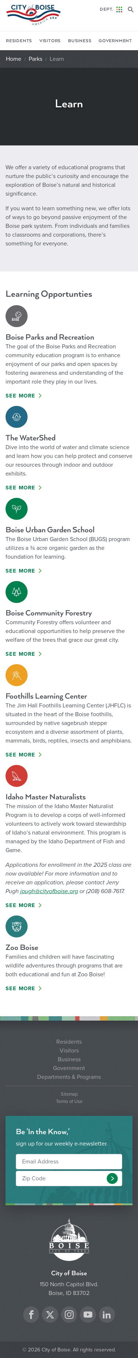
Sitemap (69, 1094)
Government (115, 40)
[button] (112, 1178)
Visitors (50, 40)
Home (13, 59)
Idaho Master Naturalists (46, 797)
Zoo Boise (22, 947)
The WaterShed (31, 438)
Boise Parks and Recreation (50, 337)
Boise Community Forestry (49, 613)
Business (79, 40)
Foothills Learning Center (46, 696)
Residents (19, 40)
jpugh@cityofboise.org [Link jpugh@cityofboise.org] (49, 891)
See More (21, 396)
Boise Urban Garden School (50, 529)
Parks (35, 59)
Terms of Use (69, 1101)
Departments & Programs (69, 1077)
